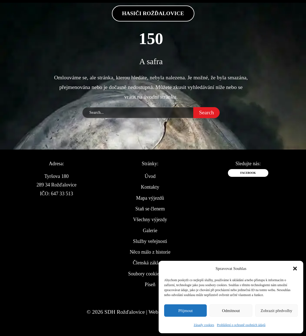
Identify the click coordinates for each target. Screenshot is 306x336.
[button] (295, 268)
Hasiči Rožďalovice (153, 13)
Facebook (248, 172)
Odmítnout (231, 310)
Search (206, 112)
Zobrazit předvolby (276, 310)
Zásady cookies (204, 325)
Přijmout (185, 310)
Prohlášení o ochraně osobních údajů (241, 325)
